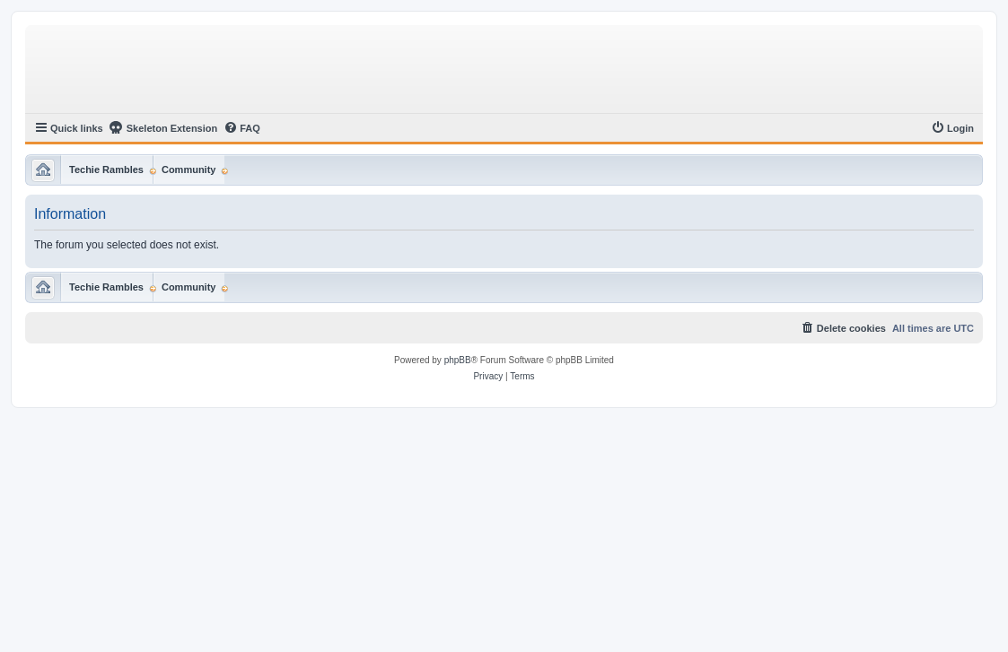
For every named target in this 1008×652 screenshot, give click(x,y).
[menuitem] (242, 128)
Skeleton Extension (163, 127)
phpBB (457, 360)
